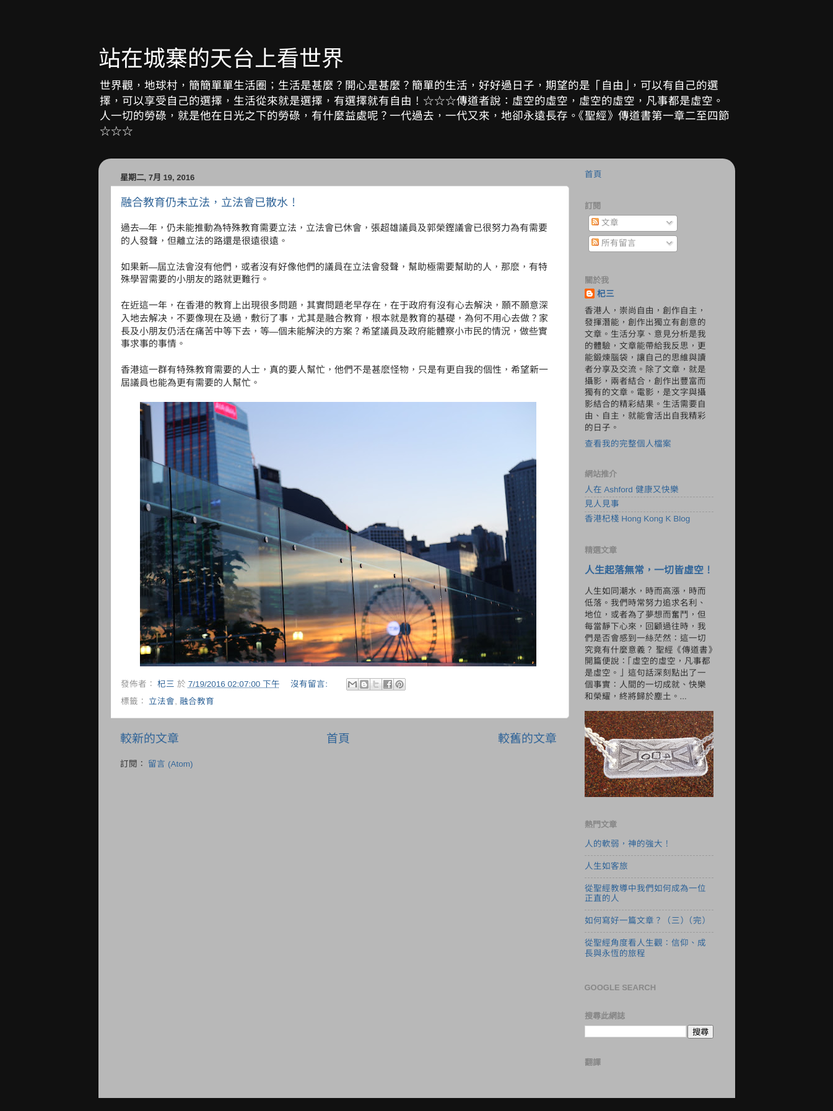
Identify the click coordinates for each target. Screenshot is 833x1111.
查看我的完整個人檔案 (628, 443)
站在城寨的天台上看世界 (221, 58)
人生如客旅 (606, 866)
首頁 (338, 738)
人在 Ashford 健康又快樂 (632, 489)
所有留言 (613, 243)
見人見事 (602, 503)
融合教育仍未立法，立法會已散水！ (210, 202)
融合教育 (197, 701)
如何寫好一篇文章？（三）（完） (647, 920)
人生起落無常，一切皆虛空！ (649, 570)
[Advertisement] (338, 875)
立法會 (162, 701)
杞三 (605, 293)
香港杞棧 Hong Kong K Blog (638, 518)
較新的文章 (149, 738)
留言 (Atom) (170, 764)
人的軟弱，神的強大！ (628, 843)
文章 (605, 222)
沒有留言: (310, 684)
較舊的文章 (527, 738)
